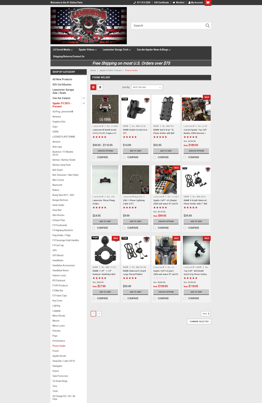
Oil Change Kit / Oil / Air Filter (64, 398)
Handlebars (58, 260)
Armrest (56, 141)
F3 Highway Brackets (63, 230)
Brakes (56, 190)
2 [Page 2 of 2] (99, 314)
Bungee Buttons (60, 200)
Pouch (56, 350)
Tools (55, 391)
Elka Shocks (58, 215)
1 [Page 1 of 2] (93, 314)
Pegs (55, 335)
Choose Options (105, 150)
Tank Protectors (60, 376)
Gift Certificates (62, 84)
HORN (55, 131)
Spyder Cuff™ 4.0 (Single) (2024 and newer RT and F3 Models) (165, 203)
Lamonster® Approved (132, 197)
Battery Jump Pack (62, 164)
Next (207, 313)
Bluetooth (57, 185)
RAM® (126, 126)
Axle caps (57, 146)
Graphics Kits (59, 121)
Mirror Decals (59, 315)
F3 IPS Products (60, 285)
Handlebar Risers (61, 270)
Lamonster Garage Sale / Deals (63, 91)
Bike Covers (58, 179)
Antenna (57, 116)
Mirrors (56, 320)
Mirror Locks (59, 325)
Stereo (56, 371)
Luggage (57, 310)
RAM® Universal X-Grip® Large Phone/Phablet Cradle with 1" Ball (134, 274)
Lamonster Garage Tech (117, 49)
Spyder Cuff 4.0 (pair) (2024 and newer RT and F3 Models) (165, 274)
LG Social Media (63, 49)
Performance (59, 340)
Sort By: (126, 87)
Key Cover (57, 300)
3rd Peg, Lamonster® (63, 111)
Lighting (56, 305)
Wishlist (178, 2)
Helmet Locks (59, 275)
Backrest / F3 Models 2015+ (63, 153)
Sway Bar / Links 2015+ (64, 360)
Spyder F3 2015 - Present (62, 105)
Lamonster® (98, 126)
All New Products (62, 79)
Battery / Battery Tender (64, 159)
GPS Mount (58, 255)
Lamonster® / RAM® (193, 267)
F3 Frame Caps (60, 295)
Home (93, 70)
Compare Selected (199, 321)
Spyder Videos (88, 49)
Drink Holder (58, 205)
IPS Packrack (59, 280)
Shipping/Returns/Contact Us (68, 56)
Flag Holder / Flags (62, 235)
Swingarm (57, 365)
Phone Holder (59, 345)
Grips (55, 126)
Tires (55, 386)
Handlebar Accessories (64, 265)
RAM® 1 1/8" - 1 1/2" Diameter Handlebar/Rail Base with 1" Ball (104, 274)
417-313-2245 (141, 2)
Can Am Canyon (61, 98)
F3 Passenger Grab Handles (66, 240)
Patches (57, 330)
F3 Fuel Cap (58, 245)
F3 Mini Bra (58, 290)
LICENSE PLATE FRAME (64, 136)
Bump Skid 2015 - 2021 (63, 195)
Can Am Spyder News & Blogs (154, 49)
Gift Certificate (161, 2)
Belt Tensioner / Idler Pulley (65, 174)
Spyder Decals (59, 355)
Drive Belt (57, 210)
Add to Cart (135, 150)
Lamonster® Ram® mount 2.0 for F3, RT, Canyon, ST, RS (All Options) (104, 133)
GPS (55, 250)
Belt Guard (58, 169)
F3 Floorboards (60, 225)
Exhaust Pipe (59, 220)
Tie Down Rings (60, 381)
